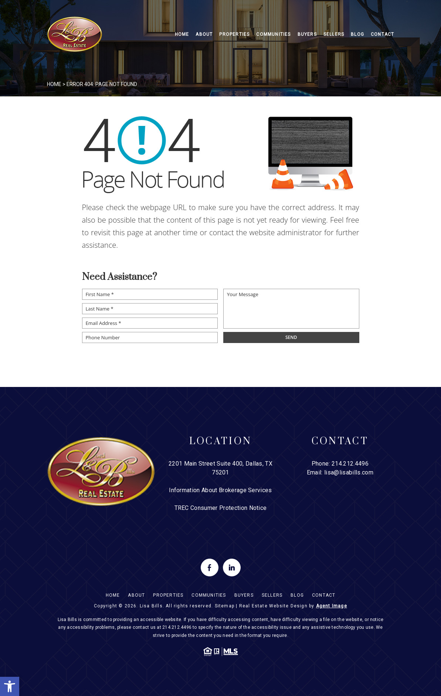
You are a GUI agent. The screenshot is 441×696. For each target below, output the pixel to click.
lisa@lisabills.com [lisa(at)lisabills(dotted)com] (348, 472)
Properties (234, 34)
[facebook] (209, 567)
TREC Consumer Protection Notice (220, 507)
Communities (273, 34)
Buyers (307, 34)
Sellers (333, 34)
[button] (9, 686)
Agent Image (331, 605)
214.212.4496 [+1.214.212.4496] (350, 463)
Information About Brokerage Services (220, 490)
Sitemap (224, 605)
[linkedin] (232, 567)
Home (182, 34)
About (204, 34)
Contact (382, 34)
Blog (357, 34)
